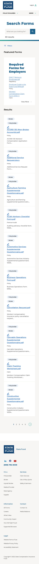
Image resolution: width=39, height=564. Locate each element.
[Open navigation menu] (33, 13)
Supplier (6, 495)
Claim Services (24, 476)
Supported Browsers (10, 526)
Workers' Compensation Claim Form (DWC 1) (16, 94)
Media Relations (25, 511)
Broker (6, 479)
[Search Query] (32, 31)
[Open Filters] (8, 46)
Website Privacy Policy (11, 543)
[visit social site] (5, 461)
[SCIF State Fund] (8, 5)
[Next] (30, 424)
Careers (6, 511)
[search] (20, 31)
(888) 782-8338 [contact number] (10, 465)
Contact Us (23, 508)
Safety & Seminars (25, 483)
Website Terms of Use (10, 539)
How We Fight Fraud (10, 523)
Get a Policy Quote (26, 479)
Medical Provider (9, 487)
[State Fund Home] (20, 449)
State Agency (8, 491)
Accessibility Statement (11, 547)
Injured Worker (8, 483)
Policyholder (8, 476)
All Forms (7, 508)
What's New (7, 515)
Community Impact (10, 519)
